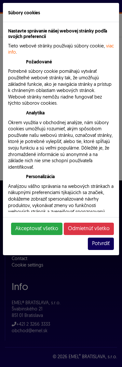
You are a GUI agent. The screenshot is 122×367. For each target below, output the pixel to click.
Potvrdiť (101, 243)
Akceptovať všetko (36, 228)
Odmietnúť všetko (89, 228)
